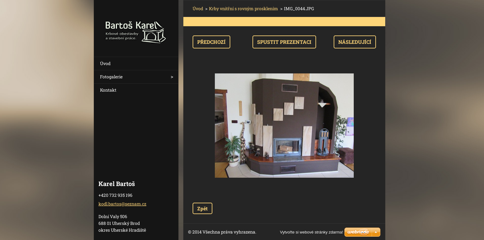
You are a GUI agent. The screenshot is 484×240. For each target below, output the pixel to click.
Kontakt (108, 90)
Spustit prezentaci (284, 42)
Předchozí (211, 42)
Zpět (202, 208)
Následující (354, 42)
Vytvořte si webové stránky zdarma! (311, 232)
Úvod (105, 63)
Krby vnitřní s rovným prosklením (243, 8)
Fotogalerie (111, 77)
